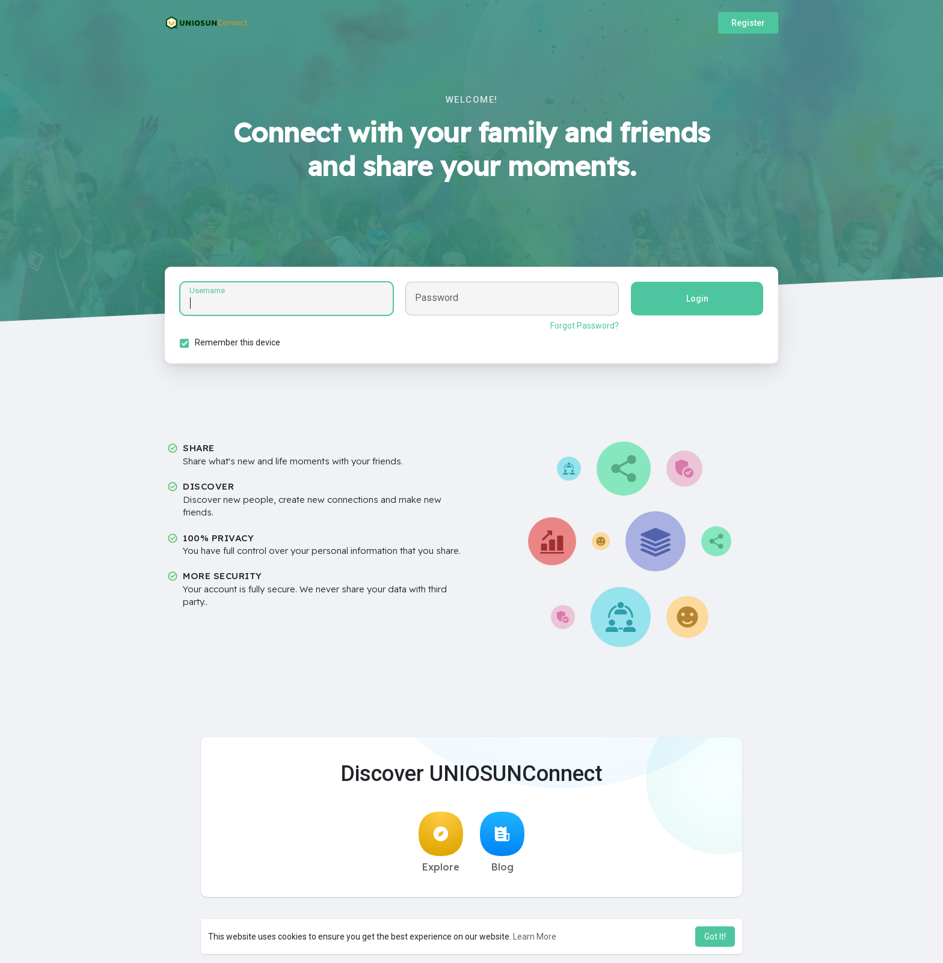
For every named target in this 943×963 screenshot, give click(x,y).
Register (748, 23)
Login (697, 298)
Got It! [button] (715, 936)
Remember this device (237, 342)
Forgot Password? (584, 325)
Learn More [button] (534, 936)
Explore (441, 842)
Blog (502, 842)
